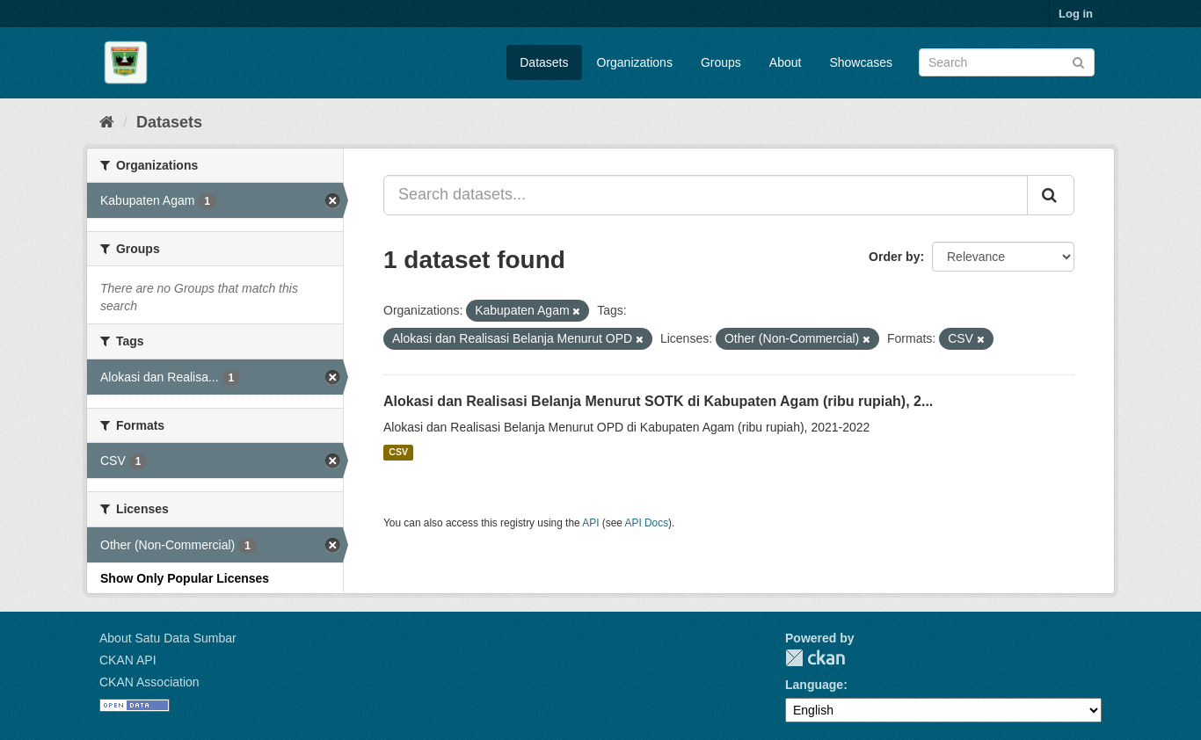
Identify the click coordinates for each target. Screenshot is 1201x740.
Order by (894, 257)
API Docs (647, 523)
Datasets (544, 62)
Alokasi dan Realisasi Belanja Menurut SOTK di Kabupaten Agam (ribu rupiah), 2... (658, 401)
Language (814, 685)
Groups (721, 62)
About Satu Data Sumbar (168, 638)
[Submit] (1078, 61)
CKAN (815, 658)
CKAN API (127, 660)
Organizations (635, 62)
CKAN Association (149, 682)
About (785, 62)
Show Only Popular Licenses (184, 578)
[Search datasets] (1007, 62)
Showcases (860, 62)
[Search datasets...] (705, 195)
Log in (1076, 13)
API (590, 523)
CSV (398, 452)
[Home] (106, 122)
